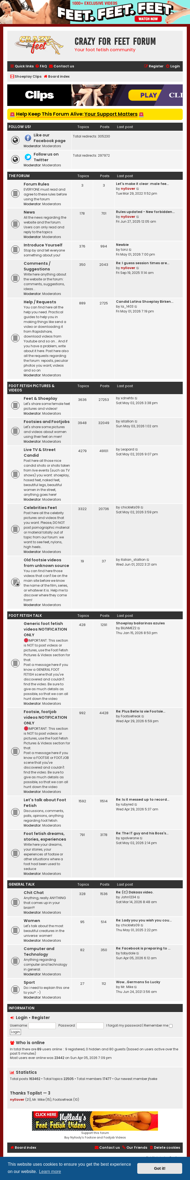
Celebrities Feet (40, 507)
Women (32, 920)
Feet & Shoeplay (40, 398)
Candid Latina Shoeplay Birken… (144, 301)
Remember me (158, 1025)
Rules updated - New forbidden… (145, 211)
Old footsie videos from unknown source (46, 562)
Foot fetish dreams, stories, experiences (45, 836)
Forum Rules (36, 184)
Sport (29, 982)
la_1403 (127, 306)
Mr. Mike (127, 987)
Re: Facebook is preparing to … (143, 948)
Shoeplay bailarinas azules (140, 623)
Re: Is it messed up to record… (142, 799)
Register (41, 1017)
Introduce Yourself (43, 245)
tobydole (128, 953)
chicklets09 (130, 507)
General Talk (22, 884)
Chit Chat (34, 892)
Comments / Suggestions (37, 266)
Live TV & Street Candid (40, 452)
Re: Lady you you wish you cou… (144, 920)
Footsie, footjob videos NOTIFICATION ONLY (45, 717)
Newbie (122, 244)
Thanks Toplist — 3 (30, 1093)
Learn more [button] (50, 1171)
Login (21, 1017)
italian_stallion (133, 559)
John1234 (128, 897)
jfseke (152, 1079)
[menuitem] (41, 66)
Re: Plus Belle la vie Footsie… (140, 711)
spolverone (130, 838)
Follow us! (20, 126)
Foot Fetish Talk (25, 615)
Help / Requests (40, 302)
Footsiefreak (130, 716)
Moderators (51, 146)
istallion (127, 421)
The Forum (19, 175)
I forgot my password (124, 1025)
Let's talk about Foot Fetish (45, 802)
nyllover (128, 188)
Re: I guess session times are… (142, 263)
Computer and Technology (39, 951)
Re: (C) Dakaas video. (134, 892)
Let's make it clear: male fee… (142, 183)
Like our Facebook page (50, 137)
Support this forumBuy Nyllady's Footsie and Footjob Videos (95, 1125)
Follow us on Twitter (46, 157)
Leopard (127, 449)
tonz (124, 249)
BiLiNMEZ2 (128, 628)
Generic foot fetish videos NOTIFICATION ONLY (45, 629)
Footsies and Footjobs (47, 421)
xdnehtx (127, 398)
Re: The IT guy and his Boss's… (142, 833)
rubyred (127, 804)
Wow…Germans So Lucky (138, 982)
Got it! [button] (160, 1168)
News (29, 212)
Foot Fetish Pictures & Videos (32, 388)
